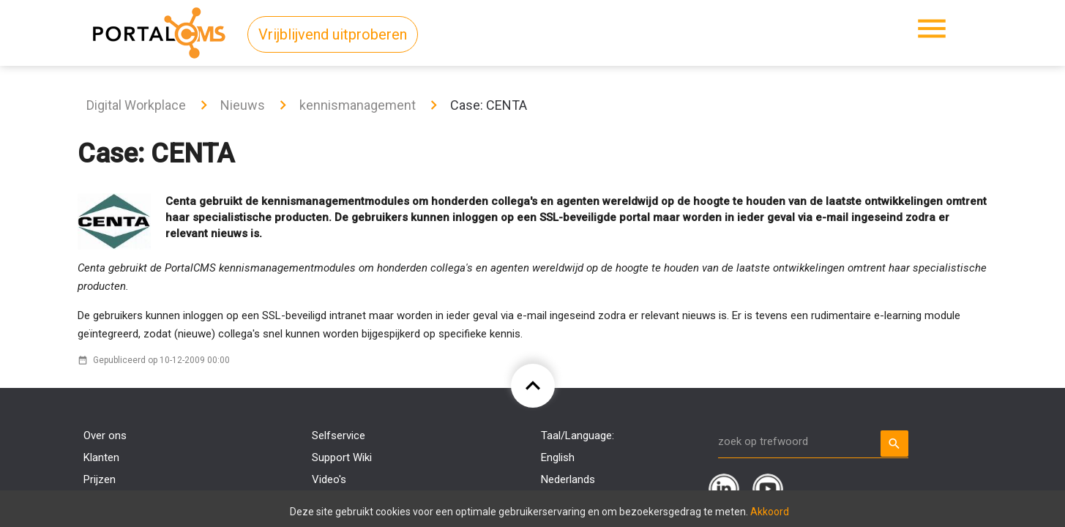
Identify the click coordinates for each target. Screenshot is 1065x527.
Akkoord (769, 511)
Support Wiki (342, 457)
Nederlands (568, 479)
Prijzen (99, 479)
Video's (329, 479)
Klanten (101, 457)
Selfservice (338, 435)
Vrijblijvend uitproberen (332, 34)
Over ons (105, 435)
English (558, 457)
